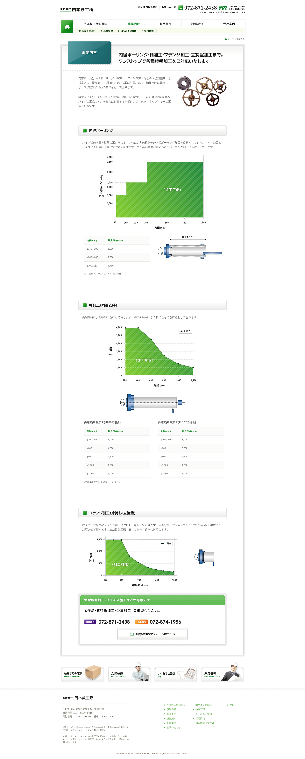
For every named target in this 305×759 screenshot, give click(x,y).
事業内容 (171, 709)
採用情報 (200, 718)
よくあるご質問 (203, 714)
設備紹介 (171, 718)
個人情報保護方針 (204, 723)
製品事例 (171, 714)
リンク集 (229, 705)
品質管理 (200, 709)
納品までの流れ (203, 705)
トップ (231, 39)
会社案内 (171, 723)
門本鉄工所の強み (176, 705)
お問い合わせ (174, 727)
